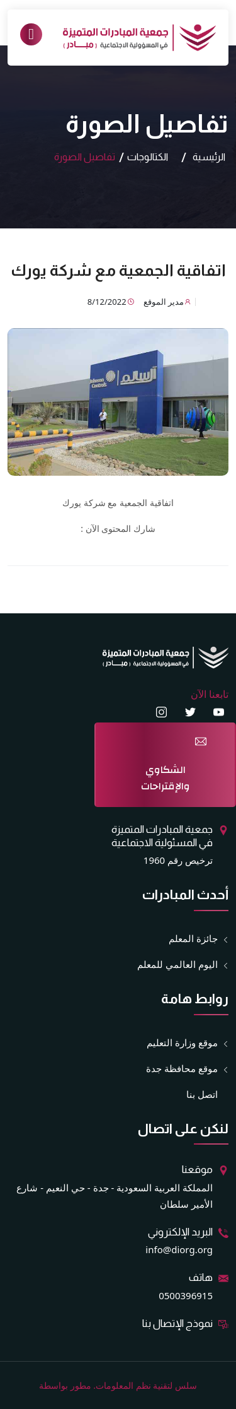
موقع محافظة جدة (182, 1068)
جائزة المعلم (193, 938)
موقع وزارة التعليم (182, 1043)
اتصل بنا (202, 1094)
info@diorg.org (179, 1249)
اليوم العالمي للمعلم (177, 964)
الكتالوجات (147, 156)
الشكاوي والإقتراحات (165, 778)
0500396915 (186, 1295)
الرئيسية (209, 156)
